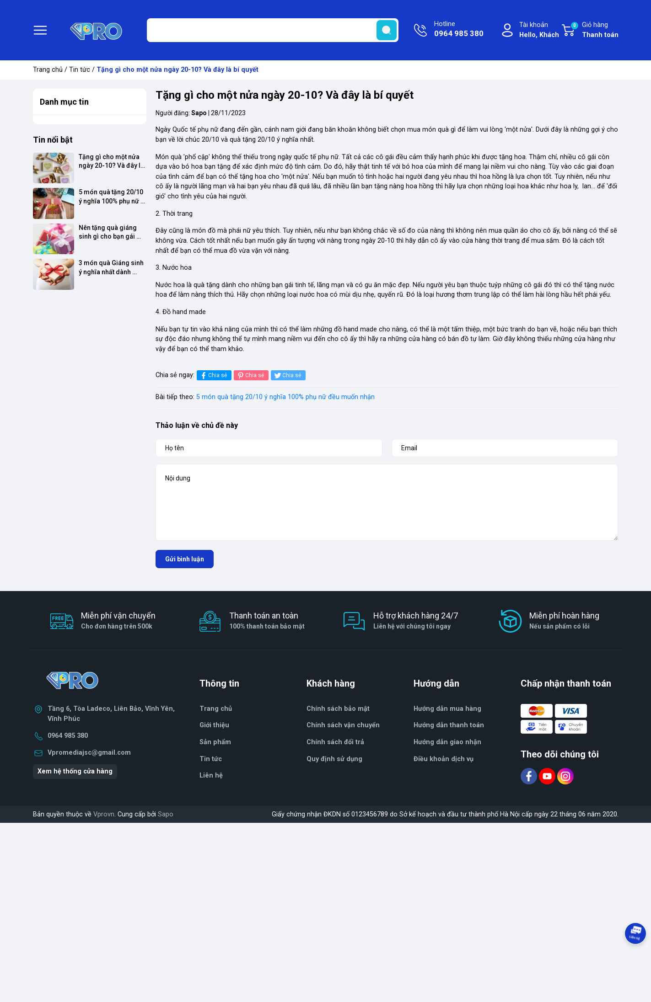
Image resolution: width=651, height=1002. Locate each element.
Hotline (459, 29)
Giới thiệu (214, 725)
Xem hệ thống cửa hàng (75, 771)
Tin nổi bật (53, 139)
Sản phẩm (215, 742)
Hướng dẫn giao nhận (447, 742)
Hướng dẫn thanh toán (449, 725)
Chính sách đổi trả (335, 742)
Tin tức (79, 70)
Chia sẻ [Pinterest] (250, 375)
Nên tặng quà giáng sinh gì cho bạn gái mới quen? (108, 232)
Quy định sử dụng (334, 759)
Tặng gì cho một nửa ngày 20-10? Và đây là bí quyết (112, 161)
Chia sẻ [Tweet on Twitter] (287, 375)
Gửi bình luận (184, 559)
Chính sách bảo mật (338, 709)
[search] (387, 30)
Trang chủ (48, 70)
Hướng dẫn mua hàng (447, 709)
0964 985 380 (68, 736)
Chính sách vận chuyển (343, 725)
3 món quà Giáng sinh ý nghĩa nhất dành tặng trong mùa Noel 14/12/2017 (112, 267)
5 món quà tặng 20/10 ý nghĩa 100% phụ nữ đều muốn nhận (285, 397)
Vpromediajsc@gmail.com (89, 753)
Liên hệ (211, 775)
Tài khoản (539, 30)
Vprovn (103, 814)
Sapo (165, 814)
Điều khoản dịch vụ (443, 759)
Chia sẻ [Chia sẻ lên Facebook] (213, 375)
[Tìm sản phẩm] (272, 30)
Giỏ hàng (594, 30)
